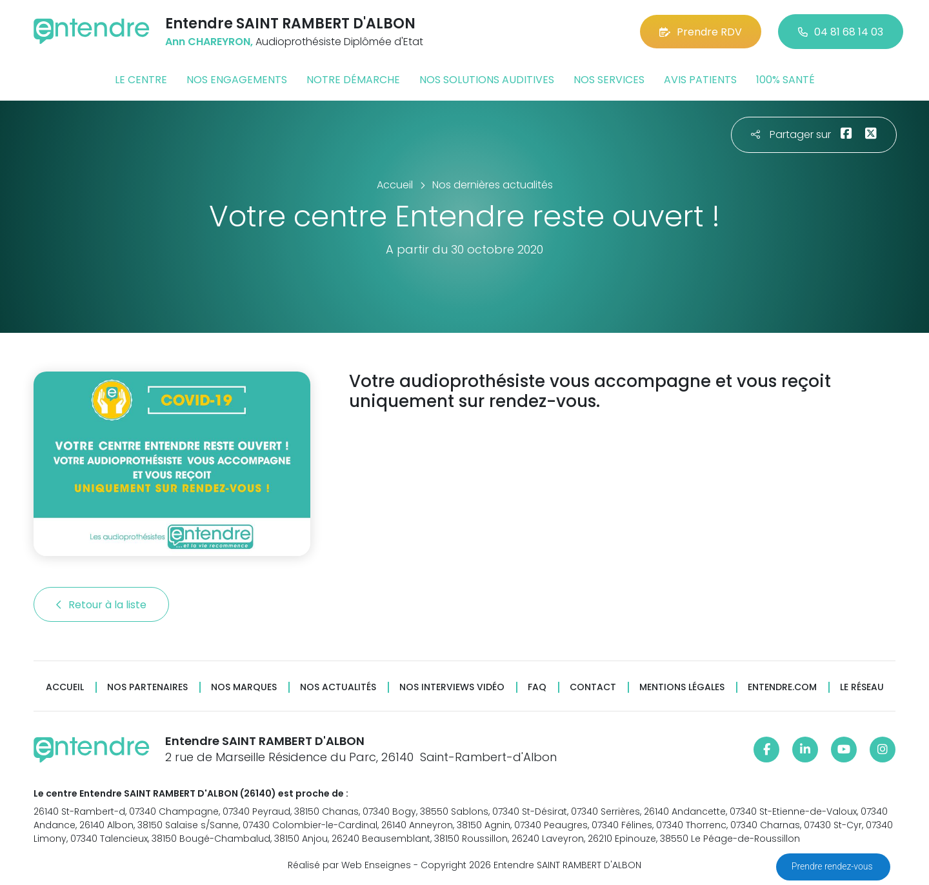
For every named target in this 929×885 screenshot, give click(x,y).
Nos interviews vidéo (451, 687)
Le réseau (862, 687)
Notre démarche (353, 79)
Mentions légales (681, 687)
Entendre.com (782, 687)
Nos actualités (338, 687)
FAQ (537, 687)
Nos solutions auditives (486, 79)
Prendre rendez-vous (833, 866)
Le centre (141, 79)
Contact (593, 687)
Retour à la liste (101, 604)
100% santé (785, 79)
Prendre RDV (700, 32)
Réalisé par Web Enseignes (349, 865)
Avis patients (700, 79)
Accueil (65, 687)
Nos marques (244, 687)
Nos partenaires (147, 687)
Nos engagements (236, 79)
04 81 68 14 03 (840, 32)
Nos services (609, 79)
